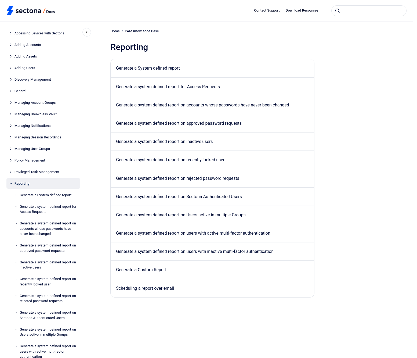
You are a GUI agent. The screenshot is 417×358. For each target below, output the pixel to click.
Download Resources (302, 10)
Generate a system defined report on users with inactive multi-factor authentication (195, 251)
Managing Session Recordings (37, 137)
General (20, 91)
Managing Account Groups (35, 103)
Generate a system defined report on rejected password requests (48, 298)
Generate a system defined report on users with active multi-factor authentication (193, 233)
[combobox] (369, 11)
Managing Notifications (32, 126)
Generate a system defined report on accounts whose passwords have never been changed (48, 228)
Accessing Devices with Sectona (39, 33)
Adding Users (24, 68)
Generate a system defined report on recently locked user (48, 281)
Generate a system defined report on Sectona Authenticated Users (48, 315)
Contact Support (267, 10)
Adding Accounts (27, 45)
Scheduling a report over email (145, 288)
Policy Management (29, 160)
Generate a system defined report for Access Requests (48, 209)
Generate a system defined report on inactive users (48, 265)
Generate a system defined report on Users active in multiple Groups (48, 332)
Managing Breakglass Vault (35, 114)
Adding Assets (25, 56)
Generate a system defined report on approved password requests (48, 248)
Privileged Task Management (36, 172)
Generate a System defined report (45, 195)
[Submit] (337, 10)
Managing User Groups (32, 149)
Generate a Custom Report (141, 269)
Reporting (22, 183)
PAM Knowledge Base (142, 31)
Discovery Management (32, 79)
